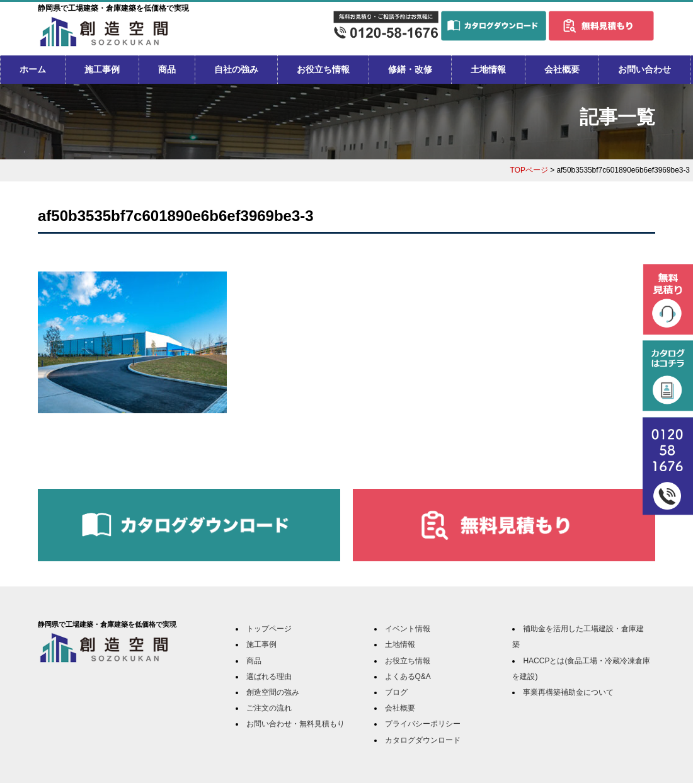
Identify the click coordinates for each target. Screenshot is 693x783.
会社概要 (562, 69)
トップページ (269, 628)
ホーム (33, 69)
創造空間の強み (272, 692)
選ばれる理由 (269, 676)
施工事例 (102, 69)
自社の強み (236, 69)
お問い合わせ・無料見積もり (295, 723)
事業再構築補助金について (568, 692)
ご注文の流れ (269, 708)
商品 (167, 69)
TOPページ (529, 170)
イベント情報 (407, 628)
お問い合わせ (644, 69)
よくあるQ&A (408, 676)
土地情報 (488, 69)
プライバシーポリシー (423, 723)
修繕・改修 (410, 69)
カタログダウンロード (423, 740)
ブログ (396, 692)
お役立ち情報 (323, 69)
